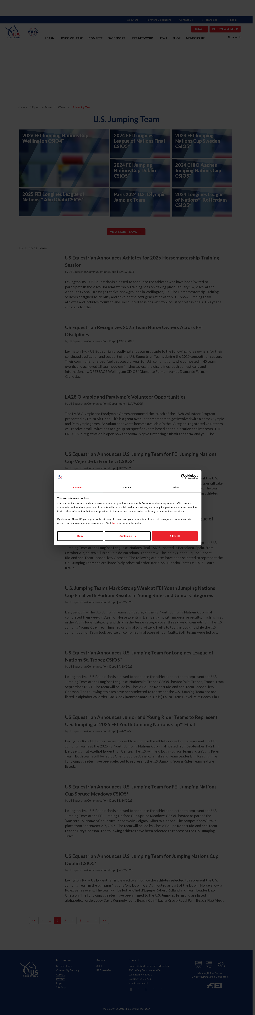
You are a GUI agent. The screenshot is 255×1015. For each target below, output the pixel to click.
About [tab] (176, 487)
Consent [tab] (78, 487)
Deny (80, 536)
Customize (127, 536)
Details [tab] (127, 487)
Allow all (175, 536)
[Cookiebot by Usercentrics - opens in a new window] (183, 476)
